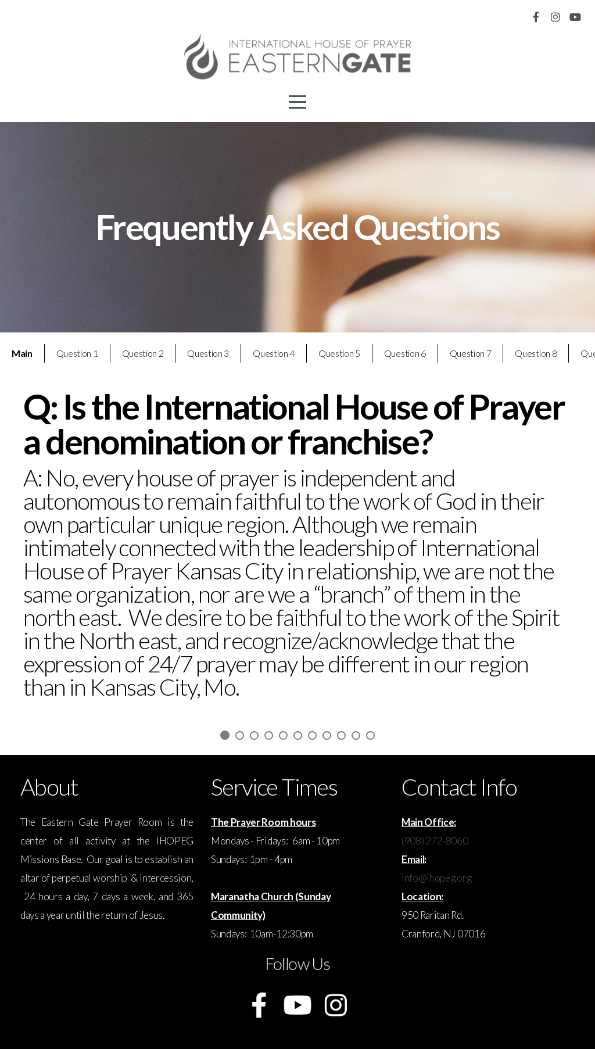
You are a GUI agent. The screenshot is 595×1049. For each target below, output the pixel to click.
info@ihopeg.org (436, 878)
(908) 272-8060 (435, 841)
